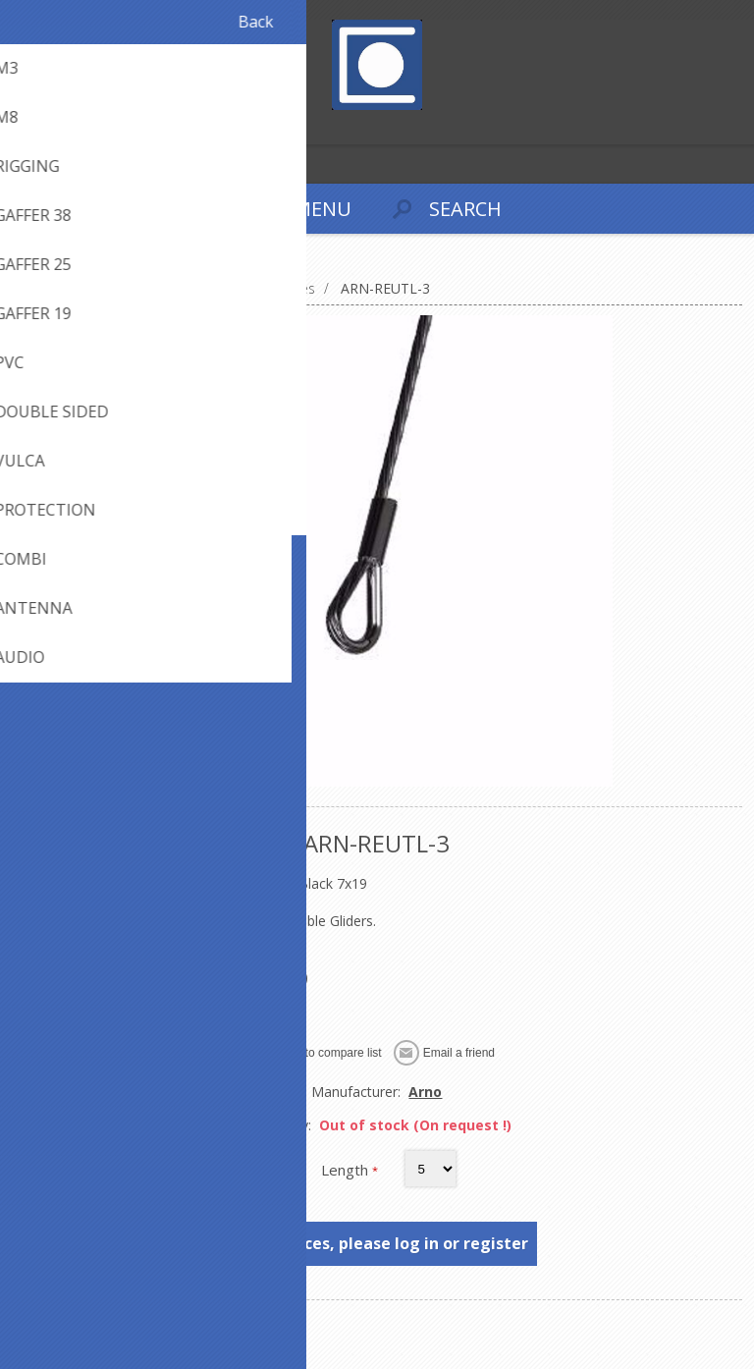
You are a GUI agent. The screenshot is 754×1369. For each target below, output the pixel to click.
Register (19, 127)
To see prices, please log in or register (377, 1243)
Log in (57, 127)
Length (346, 1169)
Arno (425, 1091)
